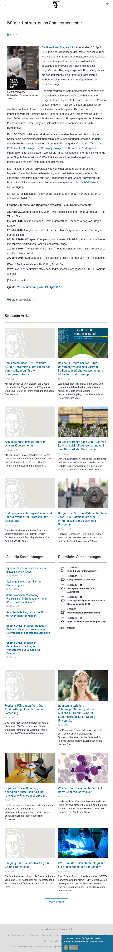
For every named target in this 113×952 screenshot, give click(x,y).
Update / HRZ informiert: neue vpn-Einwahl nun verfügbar (26, 569)
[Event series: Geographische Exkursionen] (81, 576)
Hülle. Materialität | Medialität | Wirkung (86, 621)
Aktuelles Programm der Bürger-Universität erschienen (25, 443)
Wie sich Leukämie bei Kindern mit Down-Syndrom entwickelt (80, 790)
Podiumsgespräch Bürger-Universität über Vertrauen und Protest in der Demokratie (28, 517)
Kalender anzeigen (66, 628)
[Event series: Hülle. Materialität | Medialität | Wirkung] (81, 618)
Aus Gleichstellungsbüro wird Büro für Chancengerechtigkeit (26, 614)
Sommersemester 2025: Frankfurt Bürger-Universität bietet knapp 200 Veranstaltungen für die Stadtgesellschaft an (27, 368)
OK (65, 947)
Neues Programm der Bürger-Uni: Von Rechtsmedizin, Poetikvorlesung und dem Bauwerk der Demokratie (82, 445)
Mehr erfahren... (97, 941)
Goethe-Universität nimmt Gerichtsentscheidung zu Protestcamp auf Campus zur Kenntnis (23, 648)
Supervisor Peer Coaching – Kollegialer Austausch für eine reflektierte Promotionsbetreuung (26, 791)
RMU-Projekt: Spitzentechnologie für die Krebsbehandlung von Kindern (81, 865)
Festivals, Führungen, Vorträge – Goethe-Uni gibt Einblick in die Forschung (25, 709)
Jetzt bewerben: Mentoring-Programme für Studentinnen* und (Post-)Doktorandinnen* (26, 598)
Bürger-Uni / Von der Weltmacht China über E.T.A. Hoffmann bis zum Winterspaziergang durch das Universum (82, 518)
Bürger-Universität (20, 299)
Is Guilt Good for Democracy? (82, 571)
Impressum (57, 946)
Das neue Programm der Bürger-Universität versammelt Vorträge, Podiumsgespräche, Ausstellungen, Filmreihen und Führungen (80, 368)
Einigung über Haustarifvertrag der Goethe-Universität (27, 865)
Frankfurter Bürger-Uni (59, 47)
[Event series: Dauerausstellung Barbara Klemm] (80, 609)
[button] (56, 901)
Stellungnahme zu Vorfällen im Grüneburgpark (23, 583)
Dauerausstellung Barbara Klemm (83, 613)
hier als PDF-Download (88, 182)
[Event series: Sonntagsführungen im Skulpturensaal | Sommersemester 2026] (81, 597)
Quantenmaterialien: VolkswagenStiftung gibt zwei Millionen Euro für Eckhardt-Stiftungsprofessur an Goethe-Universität (77, 713)
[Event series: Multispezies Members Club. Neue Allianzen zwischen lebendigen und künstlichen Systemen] (81, 585)
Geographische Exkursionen (81, 580)
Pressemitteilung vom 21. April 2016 (39, 287)
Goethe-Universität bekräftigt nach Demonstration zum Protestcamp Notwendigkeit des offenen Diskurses (28, 629)
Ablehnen (74, 947)
